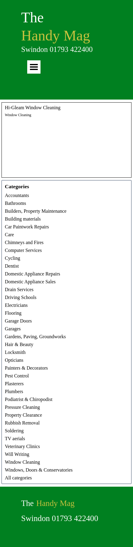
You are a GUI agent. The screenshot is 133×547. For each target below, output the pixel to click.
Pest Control (17, 375)
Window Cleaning (18, 115)
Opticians (14, 360)
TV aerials (15, 438)
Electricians (16, 305)
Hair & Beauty (19, 344)
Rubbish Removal (22, 422)
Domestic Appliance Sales (30, 281)
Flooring (13, 313)
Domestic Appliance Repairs (32, 273)
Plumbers (14, 391)
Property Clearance (23, 415)
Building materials (23, 218)
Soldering (14, 430)
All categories (18, 477)
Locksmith (15, 352)
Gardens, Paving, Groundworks (35, 336)
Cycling (12, 258)
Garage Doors (18, 320)
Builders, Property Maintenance (35, 211)
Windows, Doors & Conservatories (39, 469)
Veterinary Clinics (22, 446)
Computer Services (23, 250)
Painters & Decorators (26, 367)
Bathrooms (15, 203)
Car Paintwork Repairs (27, 226)
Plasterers (14, 383)
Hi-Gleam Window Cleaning (32, 107)
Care (9, 234)
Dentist (12, 266)
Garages (13, 328)
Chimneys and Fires (24, 242)
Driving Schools (20, 297)
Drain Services (19, 289)
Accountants (17, 195)
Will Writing (17, 454)
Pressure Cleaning (22, 407)
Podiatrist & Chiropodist (28, 399)
